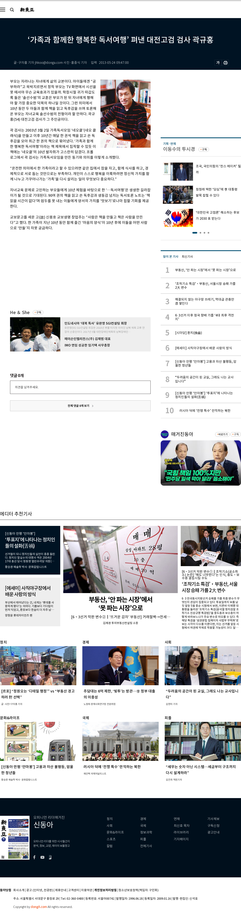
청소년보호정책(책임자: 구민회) (138, 890)
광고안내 (213, 832)
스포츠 (111, 839)
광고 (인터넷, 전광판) (39, 890)
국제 (143, 826)
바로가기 (223, 434)
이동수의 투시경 (179, 149)
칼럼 (110, 846)
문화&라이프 (115, 832)
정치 (110, 819)
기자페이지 (181, 839)
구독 (38, 312)
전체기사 (146, 846)
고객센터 (73, 890)
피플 (143, 839)
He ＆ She (20, 312)
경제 (143, 819)
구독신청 (213, 826)
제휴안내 (60, 890)
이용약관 (86, 890)
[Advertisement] (69, 264)
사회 (110, 826)
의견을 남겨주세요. (27, 387)
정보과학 (146, 832)
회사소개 (19, 890)
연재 (177, 819)
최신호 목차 (182, 826)
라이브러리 (181, 832)
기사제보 (213, 819)
